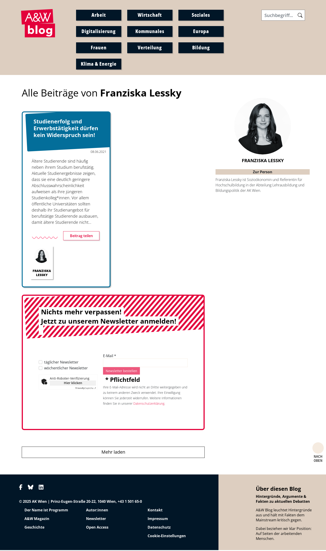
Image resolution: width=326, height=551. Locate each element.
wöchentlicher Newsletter (66, 369)
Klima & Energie (99, 64)
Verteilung (150, 47)
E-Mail (109, 356)
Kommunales (149, 31)
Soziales (201, 15)
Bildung (201, 47)
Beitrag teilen (81, 236)
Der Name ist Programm (46, 511)
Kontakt (155, 511)
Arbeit (98, 15)
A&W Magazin (36, 519)
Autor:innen (97, 511)
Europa (201, 31)
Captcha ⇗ (85, 389)
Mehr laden (113, 453)
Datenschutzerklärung (148, 404)
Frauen (99, 47)
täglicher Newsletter (61, 363)
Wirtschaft (150, 15)
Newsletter (96, 519)
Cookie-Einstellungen (167, 536)
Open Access (97, 528)
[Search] (283, 15)
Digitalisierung (99, 31)
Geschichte (34, 528)
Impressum (158, 519)
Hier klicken (73, 384)
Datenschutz (159, 528)
